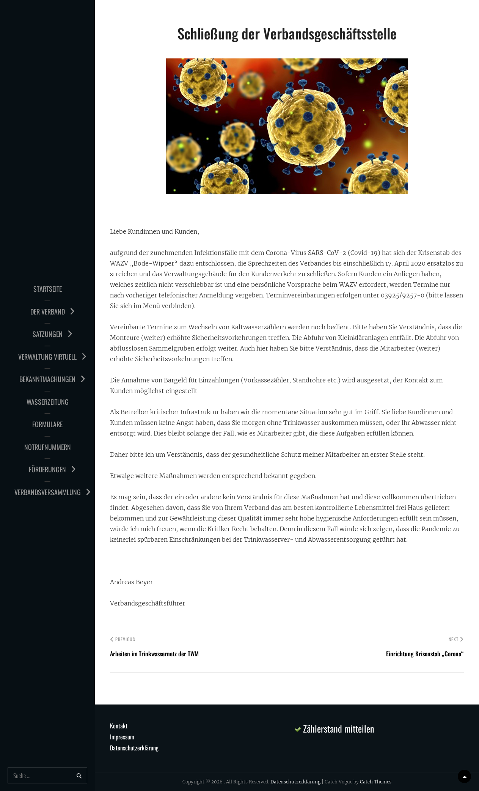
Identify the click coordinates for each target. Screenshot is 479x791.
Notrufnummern (47, 447)
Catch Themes (375, 782)
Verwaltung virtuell (47, 357)
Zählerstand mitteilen (334, 728)
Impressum (122, 736)
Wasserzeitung (48, 402)
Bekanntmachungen (47, 379)
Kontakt (118, 725)
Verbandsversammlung (47, 492)
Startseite (47, 289)
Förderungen (47, 469)
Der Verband (47, 311)
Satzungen (48, 334)
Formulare (47, 424)
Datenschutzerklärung (134, 747)
